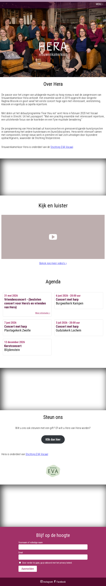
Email (20, 552)
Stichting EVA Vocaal (62, 147)
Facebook (60, 581)
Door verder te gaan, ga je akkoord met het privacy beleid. (45, 562)
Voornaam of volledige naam (30, 542)
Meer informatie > (42, 313)
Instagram (46, 581)
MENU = (99, 4)
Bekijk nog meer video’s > (53, 263)
